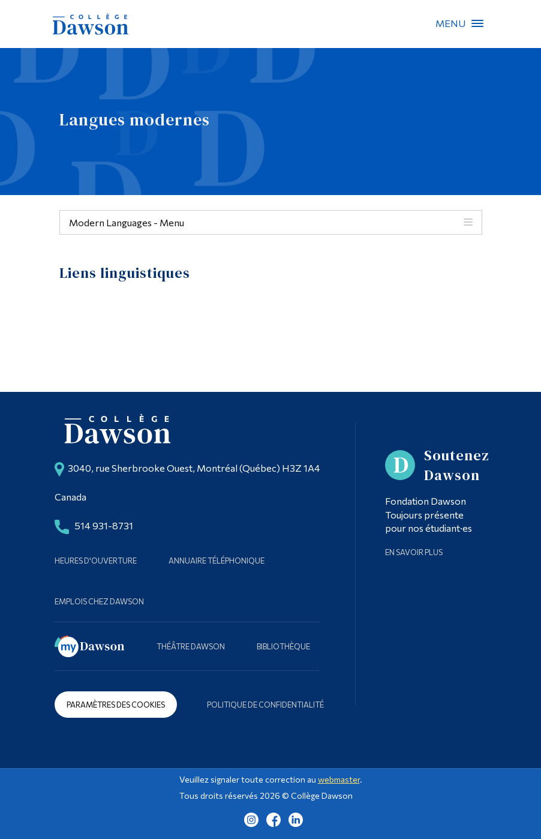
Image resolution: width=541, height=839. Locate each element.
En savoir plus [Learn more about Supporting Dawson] (414, 552)
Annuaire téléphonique (217, 560)
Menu (477, 23)
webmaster (339, 779)
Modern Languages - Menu (126, 222)
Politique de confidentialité (265, 704)
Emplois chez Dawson (99, 601)
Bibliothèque (283, 646)
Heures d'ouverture (96, 560)
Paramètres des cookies (116, 704)
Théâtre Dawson (191, 646)
